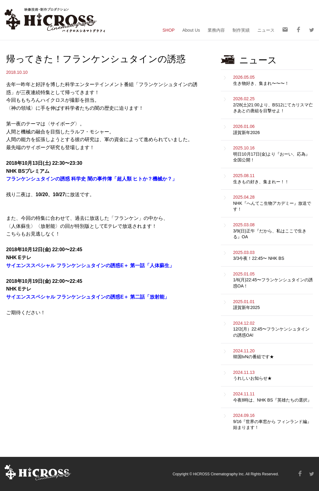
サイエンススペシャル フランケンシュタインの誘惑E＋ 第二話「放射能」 (87, 296)
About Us (191, 30)
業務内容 (216, 30)
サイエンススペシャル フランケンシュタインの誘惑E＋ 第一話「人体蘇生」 (90, 265)
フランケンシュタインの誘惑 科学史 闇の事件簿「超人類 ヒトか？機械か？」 (91, 178)
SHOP (169, 30)
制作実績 (241, 30)
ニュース (266, 30)
